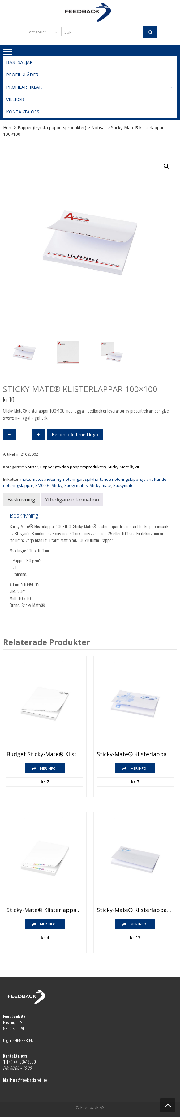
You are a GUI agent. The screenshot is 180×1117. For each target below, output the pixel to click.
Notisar (98, 127)
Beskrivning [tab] (21, 499)
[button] (166, 166)
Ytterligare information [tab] (72, 499)
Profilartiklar (90, 87)
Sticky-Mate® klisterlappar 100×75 (135, 754)
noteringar (73, 479)
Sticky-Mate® (120, 467)
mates (38, 479)
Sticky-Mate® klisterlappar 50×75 (44, 910)
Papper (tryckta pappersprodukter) (52, 127)
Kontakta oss (22, 112)
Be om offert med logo (75, 434)
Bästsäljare (20, 62)
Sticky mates (76, 485)
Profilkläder (22, 75)
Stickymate (123, 485)
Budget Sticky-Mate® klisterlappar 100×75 (44, 754)
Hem (8, 127)
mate (25, 479)
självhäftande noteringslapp (111, 479)
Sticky (57, 485)
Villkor (15, 99)
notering (53, 479)
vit (137, 467)
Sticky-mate (100, 485)
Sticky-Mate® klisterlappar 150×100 (135, 910)
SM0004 (42, 485)
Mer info (48, 768)
